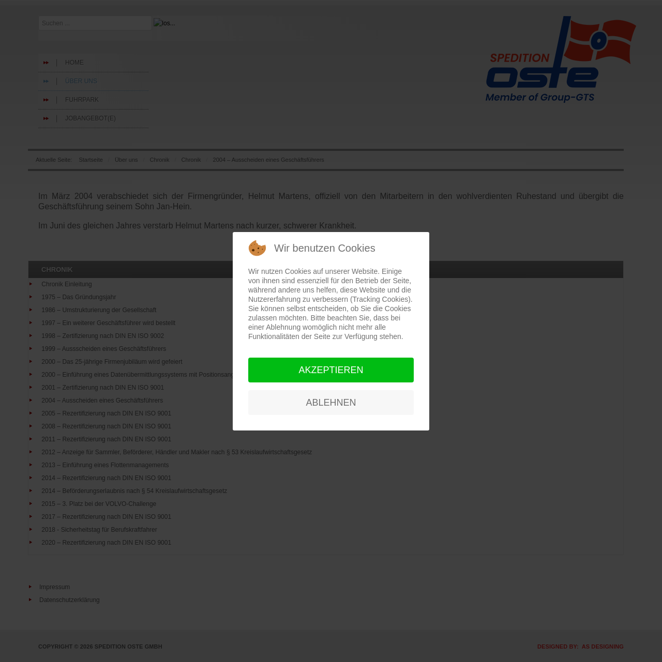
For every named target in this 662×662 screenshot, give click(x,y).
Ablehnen (331, 402)
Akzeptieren (330, 370)
